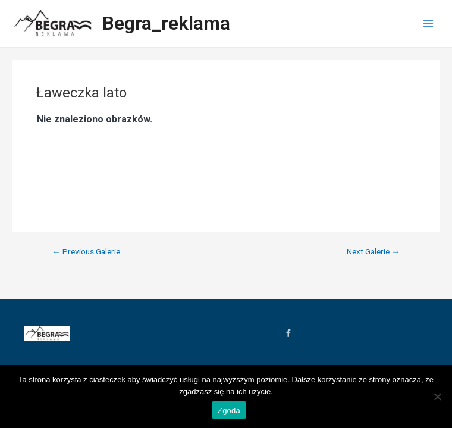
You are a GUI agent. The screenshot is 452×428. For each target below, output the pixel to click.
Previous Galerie (86, 252)
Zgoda (229, 410)
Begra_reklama (166, 23)
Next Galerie (373, 252)
